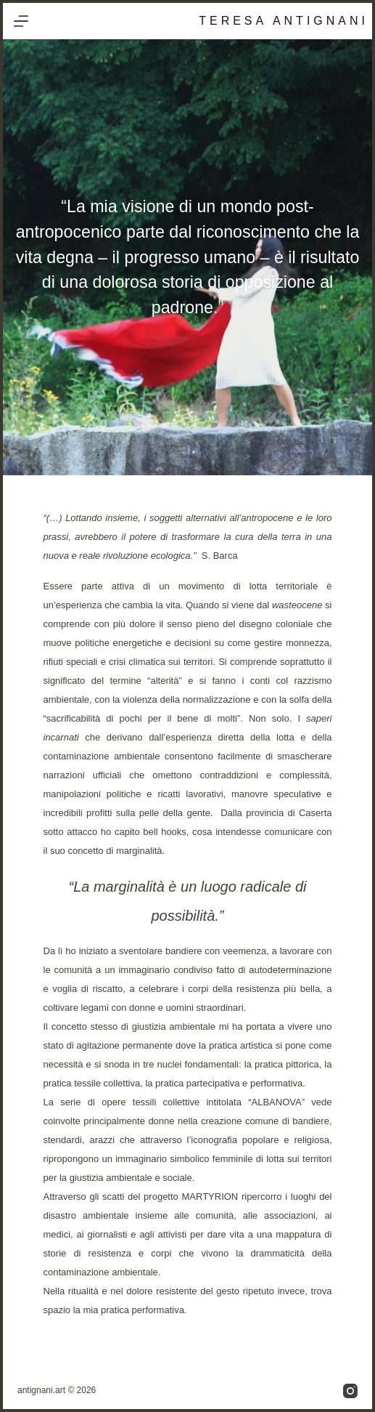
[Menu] (21, 21)
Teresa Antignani (283, 21)
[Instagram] (350, 1391)
